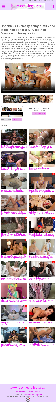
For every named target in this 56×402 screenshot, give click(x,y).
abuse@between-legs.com (32, 395)
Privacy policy (21, 392)
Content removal (34, 392)
